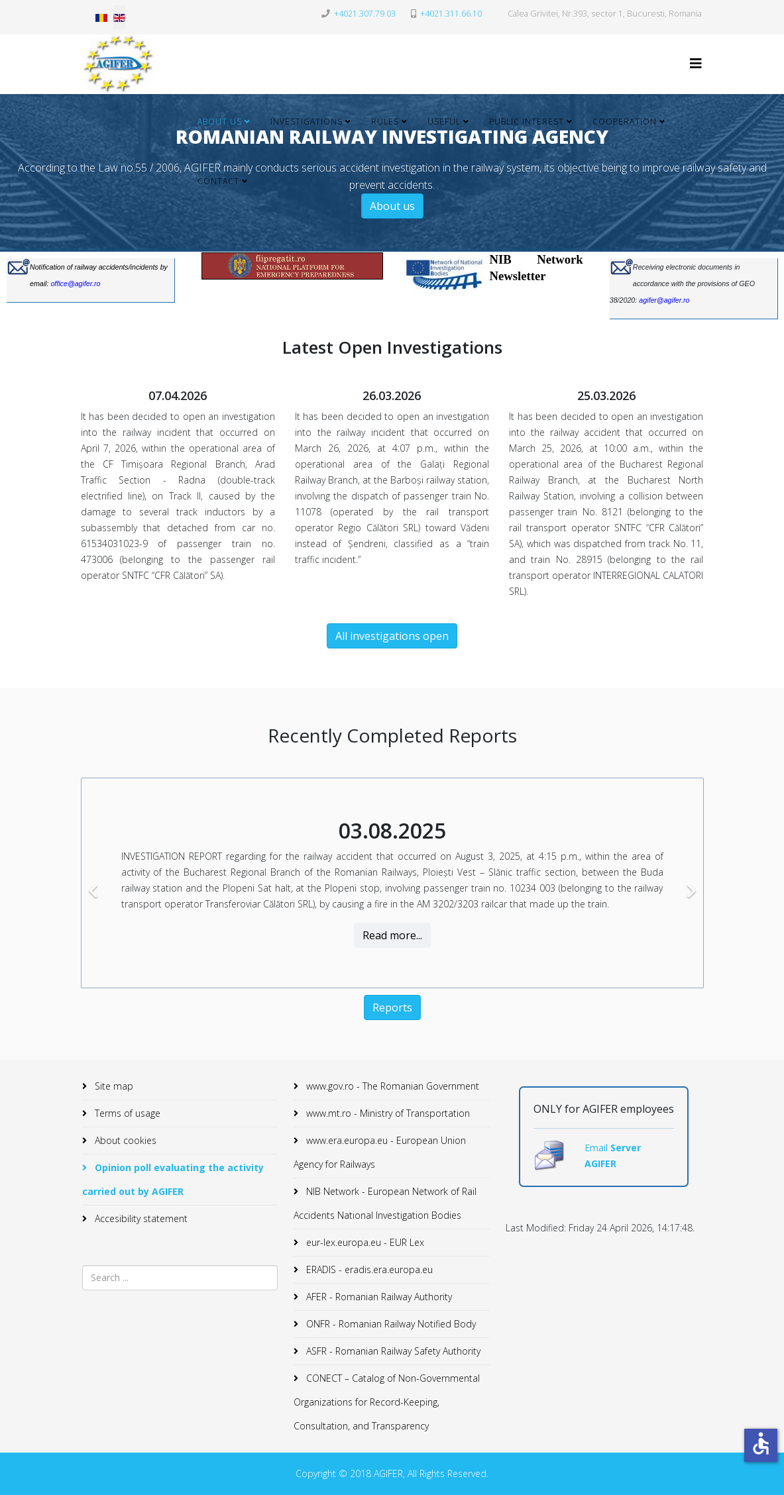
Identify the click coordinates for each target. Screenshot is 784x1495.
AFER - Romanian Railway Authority (378, 1296)
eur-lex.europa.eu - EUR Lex (364, 1242)
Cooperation (624, 121)
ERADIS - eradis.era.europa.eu (368, 1269)
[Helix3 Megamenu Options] (696, 63)
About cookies (124, 1140)
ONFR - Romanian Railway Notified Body (390, 1323)
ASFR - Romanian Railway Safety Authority (392, 1351)
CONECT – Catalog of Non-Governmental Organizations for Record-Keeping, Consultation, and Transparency (387, 1402)
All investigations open (392, 636)
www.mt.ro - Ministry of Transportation (387, 1113)
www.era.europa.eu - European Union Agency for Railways (380, 1152)
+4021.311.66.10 (451, 13)
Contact (218, 181)
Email (597, 1147)
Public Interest (526, 121)
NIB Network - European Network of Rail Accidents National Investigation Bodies (385, 1203)
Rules (385, 121)
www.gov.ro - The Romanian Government (391, 1086)
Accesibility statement (140, 1218)
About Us (219, 121)
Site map (112, 1086)
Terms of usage (126, 1113)
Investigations (306, 121)
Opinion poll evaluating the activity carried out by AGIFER (173, 1179)
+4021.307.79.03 (365, 13)
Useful (444, 121)
